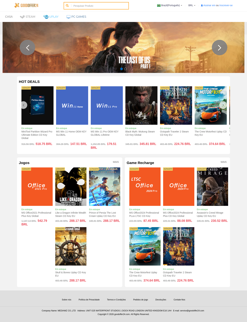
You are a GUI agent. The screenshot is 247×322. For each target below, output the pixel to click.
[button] (27, 47)
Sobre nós (66, 299)
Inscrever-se (226, 5)
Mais (116, 162)
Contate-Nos (179, 299)
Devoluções (160, 299)
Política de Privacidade (89, 299)
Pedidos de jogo (140, 299)
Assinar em (209, 5)
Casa (9, 16)
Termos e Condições (116, 299)
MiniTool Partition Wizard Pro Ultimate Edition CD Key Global (36, 134)
